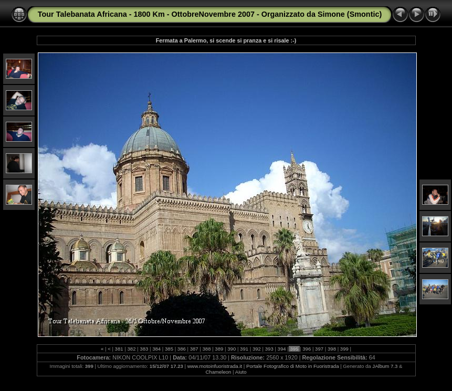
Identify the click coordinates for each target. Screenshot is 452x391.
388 (206, 349)
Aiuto (241, 372)
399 (344, 349)
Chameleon (218, 372)
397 (318, 349)
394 (281, 349)
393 (269, 349)
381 (118, 349)
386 (181, 349)
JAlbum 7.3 (384, 366)
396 (306, 349)
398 (331, 349)
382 (131, 349)
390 (231, 349)
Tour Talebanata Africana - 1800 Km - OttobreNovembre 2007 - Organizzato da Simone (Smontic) (210, 14)
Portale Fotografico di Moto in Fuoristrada (292, 366)
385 (168, 349)
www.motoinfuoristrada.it (215, 366)
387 (193, 349)
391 (243, 349)
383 (144, 349)
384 (156, 349)
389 (219, 349)
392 (256, 349)
